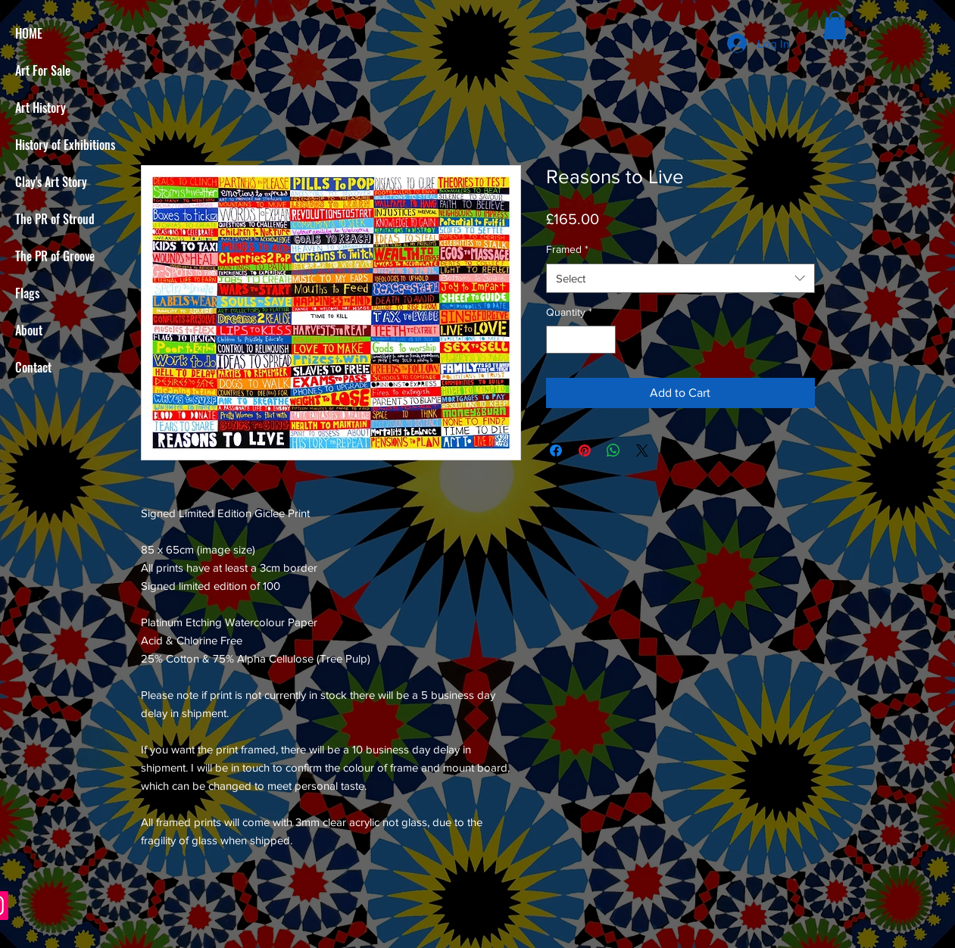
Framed (567, 249)
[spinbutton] (581, 339)
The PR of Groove (55, 256)
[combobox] (680, 278)
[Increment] (604, 339)
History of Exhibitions (65, 145)
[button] (835, 25)
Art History (40, 107)
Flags (27, 293)
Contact (33, 367)
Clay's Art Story (51, 182)
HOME (28, 33)
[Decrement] (557, 339)
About (28, 330)
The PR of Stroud (55, 219)
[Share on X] (642, 450)
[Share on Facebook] (556, 450)
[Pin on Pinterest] (585, 450)
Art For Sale (42, 70)
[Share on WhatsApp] (613, 450)
